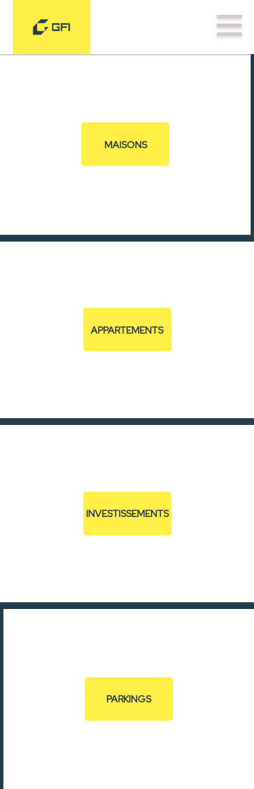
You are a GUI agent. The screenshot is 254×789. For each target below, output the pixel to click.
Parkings (128, 699)
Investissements (127, 514)
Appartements (127, 329)
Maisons (125, 144)
